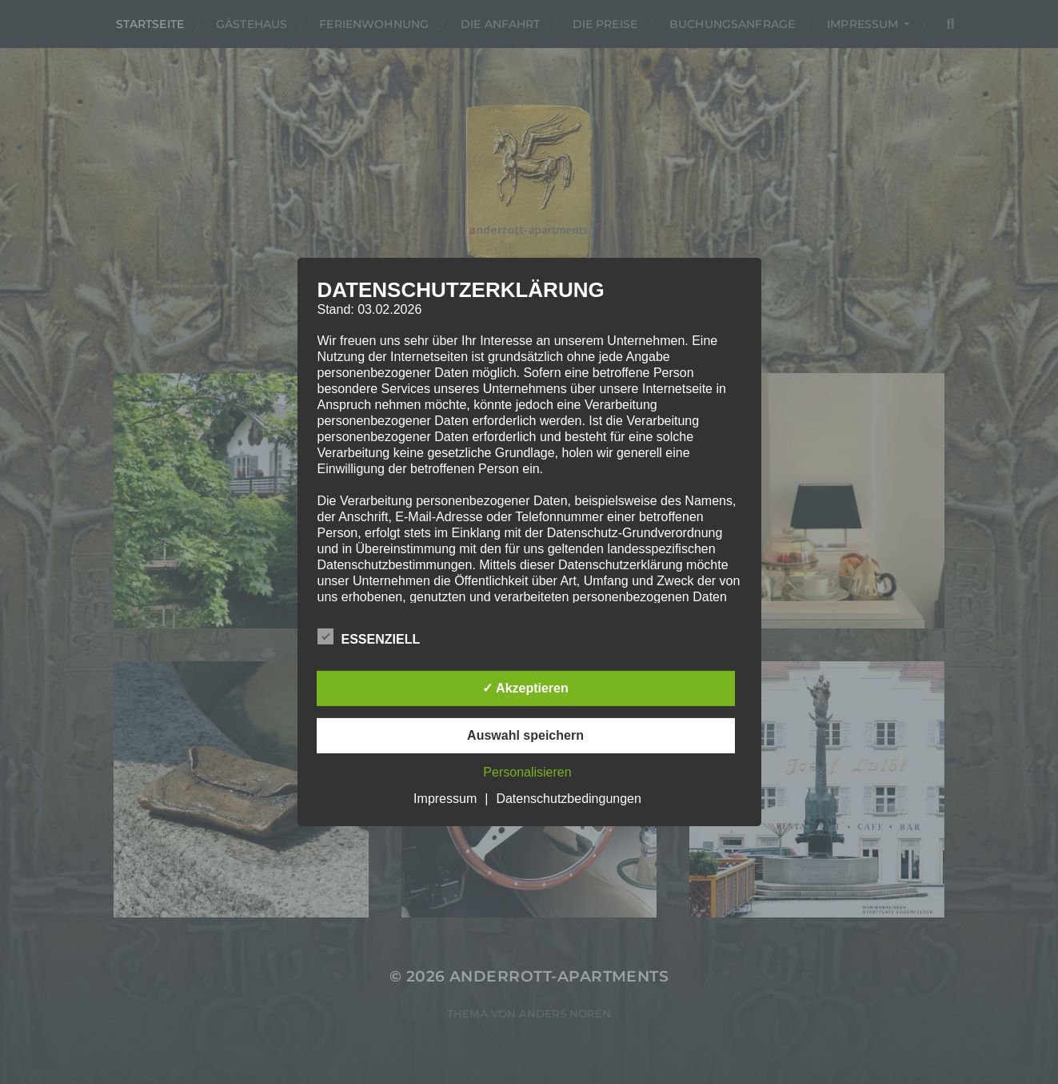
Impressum (445, 798)
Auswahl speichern (525, 735)
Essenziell (369, 637)
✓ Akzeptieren (525, 688)
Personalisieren (527, 772)
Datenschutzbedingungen (568, 798)
